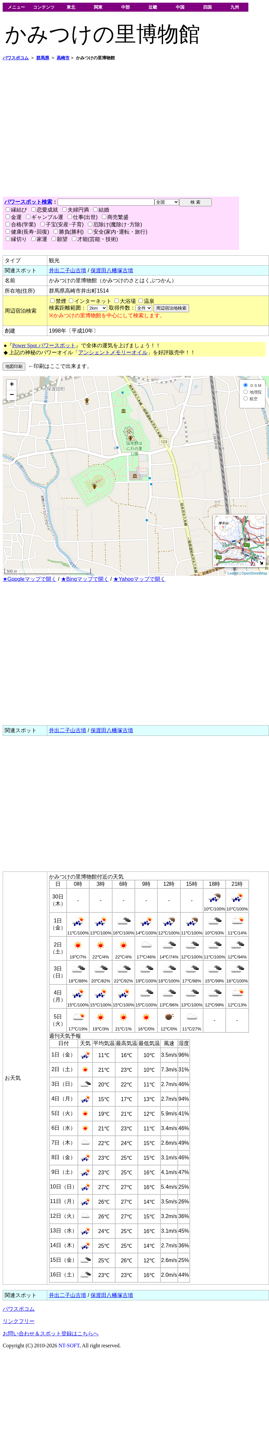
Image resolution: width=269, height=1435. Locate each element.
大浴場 (128, 301)
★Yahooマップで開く (139, 579)
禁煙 (61, 301)
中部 (125, 7)
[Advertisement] (62, 128)
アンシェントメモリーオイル (112, 352)
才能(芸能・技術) (95, 239)
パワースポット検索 (28, 202)
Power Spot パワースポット (44, 345)
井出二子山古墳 (67, 270)
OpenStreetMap (254, 573)
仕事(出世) (83, 217)
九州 (234, 7)
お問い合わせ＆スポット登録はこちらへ (51, 1333)
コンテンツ (44, 7)
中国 (180, 7)
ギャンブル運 (44, 217)
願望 (60, 239)
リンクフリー (19, 1321)
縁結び (16, 210)
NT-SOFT (69, 1345)
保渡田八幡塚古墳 (112, 270)
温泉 (149, 301)
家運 (39, 239)
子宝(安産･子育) (62, 224)
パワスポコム (19, 1309)
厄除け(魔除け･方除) (115, 224)
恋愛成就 (44, 210)
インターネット (93, 301)
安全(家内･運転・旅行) (117, 232)
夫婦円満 (75, 210)
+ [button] (12, 385)
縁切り (16, 239)
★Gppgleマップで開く (30, 579)
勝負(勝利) (69, 232)
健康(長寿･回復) (27, 232)
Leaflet (232, 573)
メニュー (16, 7)
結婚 (101, 210)
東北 (71, 7)
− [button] (12, 395)
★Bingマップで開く (85, 579)
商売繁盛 (115, 217)
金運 (14, 217)
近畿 (152, 7)
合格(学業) (21, 224)
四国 (207, 7)
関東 (98, 7)
